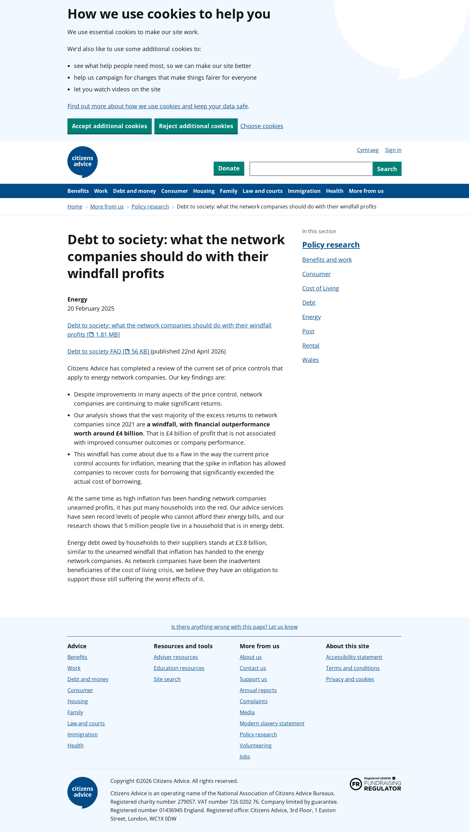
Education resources (179, 668)
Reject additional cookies (196, 126)
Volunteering (256, 745)
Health (335, 191)
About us (251, 657)
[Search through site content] (311, 169)
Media (247, 712)
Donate (229, 168)
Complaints (254, 701)
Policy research (150, 206)
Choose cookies (261, 126)
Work (101, 191)
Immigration (304, 191)
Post (308, 331)
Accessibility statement (354, 657)
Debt (308, 302)
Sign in (393, 150)
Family (228, 191)
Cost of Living (320, 288)
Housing (204, 191)
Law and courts (263, 191)
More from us (366, 191)
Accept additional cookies (109, 126)
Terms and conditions (353, 668)
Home (74, 206)
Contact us (253, 668)
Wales (310, 360)
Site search (167, 679)
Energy (311, 317)
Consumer (174, 191)
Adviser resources (176, 657)
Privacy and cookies (350, 679)
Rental (311, 345)
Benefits (78, 191)
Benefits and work (327, 259)
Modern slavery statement (272, 723)
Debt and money (134, 191)
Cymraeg (368, 150)
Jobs (245, 756)
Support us (253, 679)
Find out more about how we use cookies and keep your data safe (157, 106)
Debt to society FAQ (109, 351)
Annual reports (258, 690)
